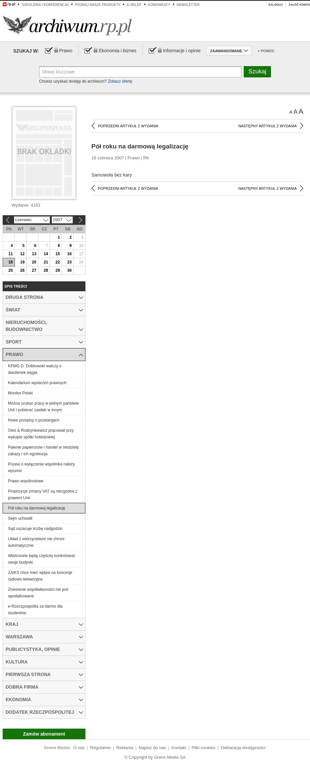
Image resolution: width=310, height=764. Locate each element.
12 (22, 254)
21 (46, 262)
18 (10, 262)
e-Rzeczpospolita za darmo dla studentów (35, 609)
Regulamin (100, 747)
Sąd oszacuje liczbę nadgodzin (35, 528)
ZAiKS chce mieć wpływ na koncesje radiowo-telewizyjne (40, 576)
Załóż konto (299, 4)
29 (57, 270)
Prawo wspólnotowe (25, 481)
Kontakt (179, 747)
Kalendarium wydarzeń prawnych (37, 383)
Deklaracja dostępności (243, 747)
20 (34, 262)
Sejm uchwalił (20, 518)
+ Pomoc (266, 51)
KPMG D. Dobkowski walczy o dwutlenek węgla (34, 369)
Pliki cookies (204, 747)
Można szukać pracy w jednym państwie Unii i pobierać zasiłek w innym (43, 406)
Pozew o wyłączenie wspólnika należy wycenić (41, 467)
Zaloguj (275, 4)
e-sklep (134, 5)
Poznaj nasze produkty (97, 5)
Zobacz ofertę (120, 81)
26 (22, 270)
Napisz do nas (152, 747)
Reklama (124, 747)
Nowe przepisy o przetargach (33, 420)
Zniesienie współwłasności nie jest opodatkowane (38, 592)
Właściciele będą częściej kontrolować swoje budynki (41, 559)
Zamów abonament (44, 734)
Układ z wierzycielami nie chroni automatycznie (36, 542)
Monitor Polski (20, 393)
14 (46, 254)
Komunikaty (159, 5)
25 (10, 270)
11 (10, 254)
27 (34, 270)
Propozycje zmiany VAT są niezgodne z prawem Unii (42, 494)
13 (34, 254)
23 (69, 262)
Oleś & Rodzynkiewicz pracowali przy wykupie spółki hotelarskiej (41, 433)
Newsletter (188, 5)
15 (57, 254)
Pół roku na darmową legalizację (36, 508)
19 (22, 262)
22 (57, 262)
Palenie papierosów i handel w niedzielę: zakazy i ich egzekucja (43, 450)
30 (69, 270)
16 (69, 254)
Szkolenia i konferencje (45, 5)
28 (46, 270)
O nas (79, 747)
